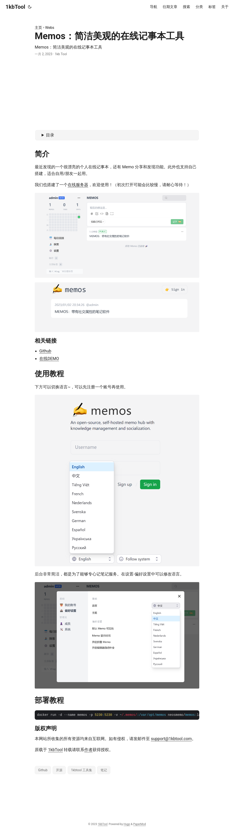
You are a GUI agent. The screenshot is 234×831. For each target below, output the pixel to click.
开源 (59, 770)
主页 (38, 27)
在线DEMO (49, 358)
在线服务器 (78, 184)
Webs (49, 27)
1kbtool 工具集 (81, 770)
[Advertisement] (117, 93)
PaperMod (139, 824)
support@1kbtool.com (171, 738)
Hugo (127, 824)
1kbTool (15, 7)
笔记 (104, 770)
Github (45, 351)
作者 (88, 749)
